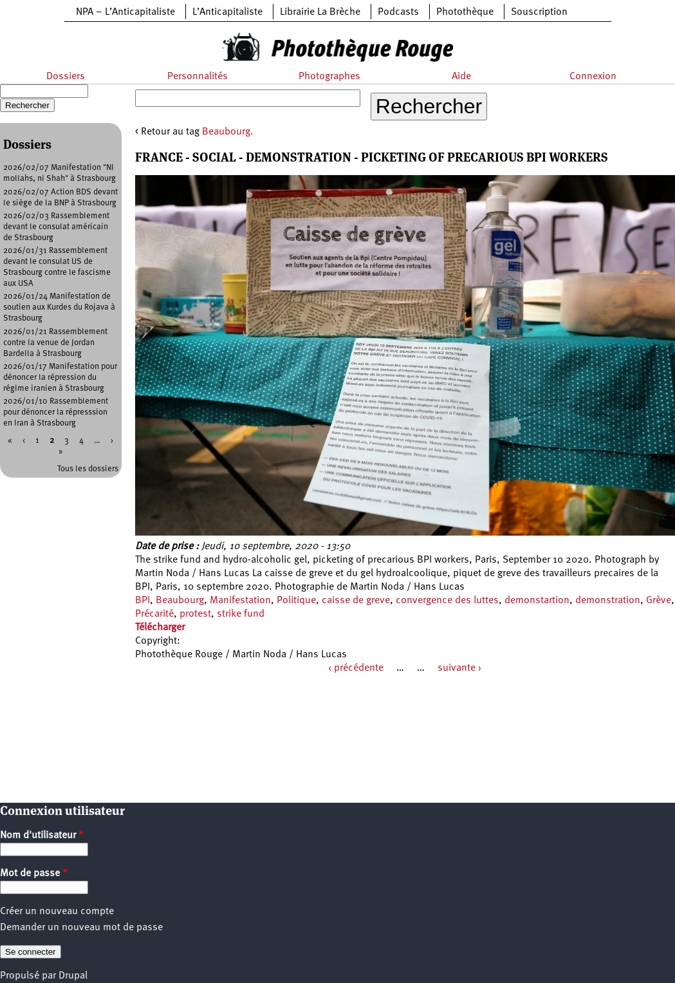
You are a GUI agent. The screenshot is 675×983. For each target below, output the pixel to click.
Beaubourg (180, 600)
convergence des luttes (447, 600)
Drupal (73, 976)
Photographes (329, 76)
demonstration (607, 600)
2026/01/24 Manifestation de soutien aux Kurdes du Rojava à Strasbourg (59, 307)
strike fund (240, 614)
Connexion (592, 76)
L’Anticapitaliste (227, 12)
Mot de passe (34, 873)
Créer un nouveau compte (57, 911)
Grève (658, 600)
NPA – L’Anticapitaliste (125, 12)
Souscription (539, 12)
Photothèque (465, 12)
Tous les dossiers (87, 469)
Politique (296, 600)
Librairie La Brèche (320, 12)
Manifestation (240, 600)
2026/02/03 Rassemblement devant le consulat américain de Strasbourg (56, 227)
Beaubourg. (228, 132)
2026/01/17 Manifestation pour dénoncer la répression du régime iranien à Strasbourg (60, 377)
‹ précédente (356, 668)
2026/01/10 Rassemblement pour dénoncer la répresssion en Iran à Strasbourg (55, 412)
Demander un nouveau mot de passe (81, 927)
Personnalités (197, 76)
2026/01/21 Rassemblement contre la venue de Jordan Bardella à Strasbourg (55, 343)
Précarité (154, 614)
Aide (461, 76)
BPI (142, 600)
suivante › (459, 668)
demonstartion (536, 600)
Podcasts (398, 12)
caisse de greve (356, 600)
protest (195, 614)
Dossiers (65, 76)
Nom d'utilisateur (42, 835)
